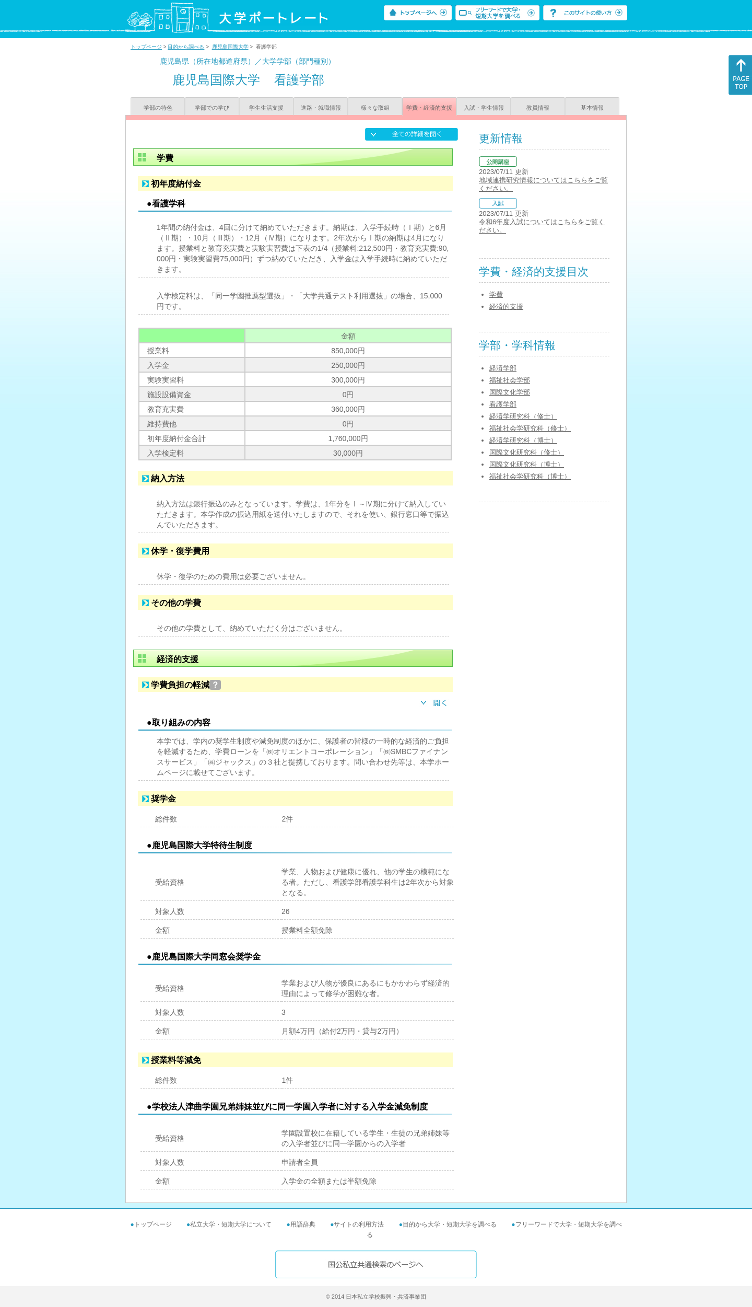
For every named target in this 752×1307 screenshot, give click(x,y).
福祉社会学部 (509, 380)
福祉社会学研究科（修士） (530, 428)
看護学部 (502, 404)
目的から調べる (186, 47)
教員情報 (537, 108)
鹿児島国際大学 (230, 47)
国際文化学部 (509, 392)
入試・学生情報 (484, 108)
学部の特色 (158, 108)
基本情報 (592, 108)
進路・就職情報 (321, 108)
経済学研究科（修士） (523, 416)
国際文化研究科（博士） (526, 464)
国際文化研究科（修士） (526, 452)
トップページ (146, 47)
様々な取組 (375, 108)
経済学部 (502, 368)
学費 (496, 294)
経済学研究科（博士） (523, 440)
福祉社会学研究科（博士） (530, 476)
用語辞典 (302, 1224)
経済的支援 (506, 306)
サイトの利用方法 (359, 1224)
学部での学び (212, 108)
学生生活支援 (266, 108)
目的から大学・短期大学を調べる (450, 1224)
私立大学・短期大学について (231, 1224)
